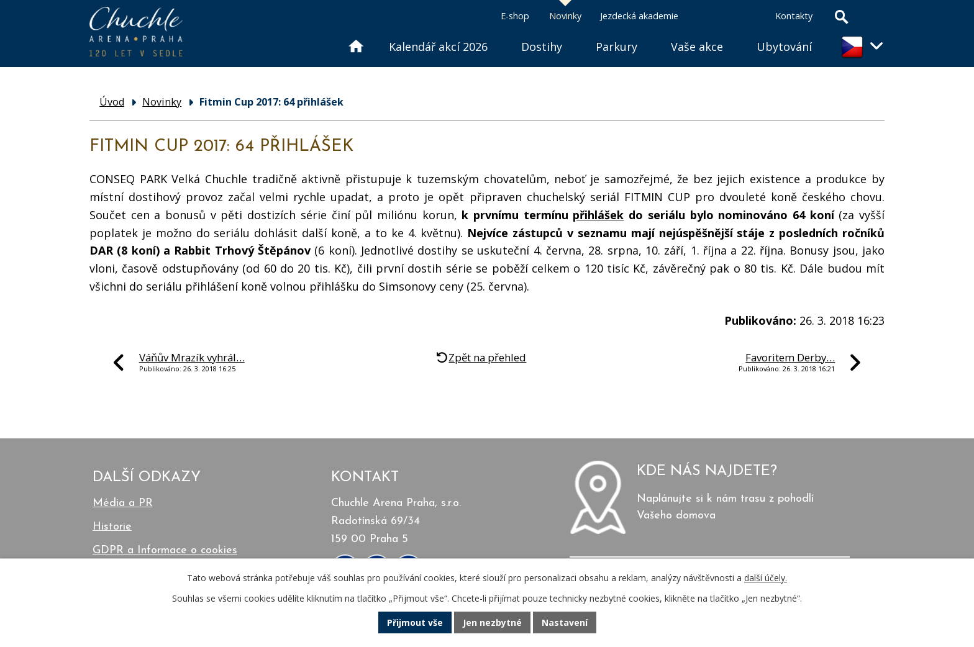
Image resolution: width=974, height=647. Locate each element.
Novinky (565, 16)
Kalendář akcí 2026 (438, 46)
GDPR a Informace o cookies (165, 550)
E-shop (515, 16)
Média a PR (123, 503)
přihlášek (598, 214)
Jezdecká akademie (639, 16)
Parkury (616, 46)
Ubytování (784, 46)
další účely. (765, 578)
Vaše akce (697, 46)
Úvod (355, 31)
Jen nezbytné (492, 622)
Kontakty (793, 16)
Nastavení (565, 622)
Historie (112, 527)
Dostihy (541, 46)
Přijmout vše (415, 622)
